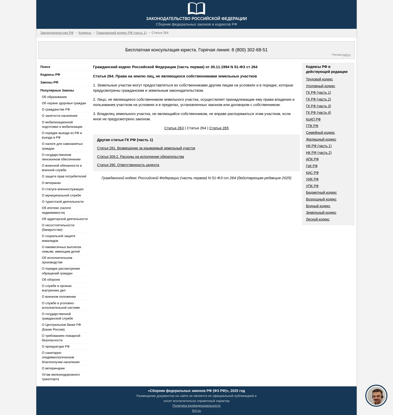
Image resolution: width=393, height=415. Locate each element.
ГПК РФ (312, 126)
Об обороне (51, 279)
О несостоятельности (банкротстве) (58, 227)
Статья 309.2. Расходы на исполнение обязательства (140, 157)
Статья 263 (174, 128)
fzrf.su (196, 410)
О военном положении (59, 296)
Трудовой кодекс (319, 79)
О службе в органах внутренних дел (57, 288)
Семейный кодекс (320, 133)
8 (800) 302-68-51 (250, 49)
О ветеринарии (53, 368)
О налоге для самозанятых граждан (62, 146)
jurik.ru (346, 54)
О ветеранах (51, 183)
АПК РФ (312, 159)
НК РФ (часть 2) (319, 153)
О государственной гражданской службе (57, 316)
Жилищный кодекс (321, 139)
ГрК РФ (312, 166)
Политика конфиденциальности (196, 405)
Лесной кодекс (318, 219)
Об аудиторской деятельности (65, 219)
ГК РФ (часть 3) (318, 106)
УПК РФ (312, 186)
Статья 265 (219, 128)
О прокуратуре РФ (56, 346)
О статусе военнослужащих (63, 189)
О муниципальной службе (61, 195)
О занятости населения (59, 116)
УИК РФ (312, 179)
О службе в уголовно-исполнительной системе (61, 305)
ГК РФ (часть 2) (318, 99)
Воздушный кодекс (321, 199)
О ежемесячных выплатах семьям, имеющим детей (61, 249)
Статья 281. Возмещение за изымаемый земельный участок (146, 148)
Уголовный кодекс (320, 86)
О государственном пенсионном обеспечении (61, 157)
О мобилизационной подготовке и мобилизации (62, 124)
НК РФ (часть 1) (319, 146)
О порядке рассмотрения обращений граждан (61, 271)
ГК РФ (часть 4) (318, 113)
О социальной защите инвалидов (58, 238)
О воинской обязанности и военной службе (62, 168)
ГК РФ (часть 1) (318, 92)
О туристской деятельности (62, 201)
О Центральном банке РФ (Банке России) (61, 327)
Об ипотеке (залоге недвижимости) (56, 210)
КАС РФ (312, 173)
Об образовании (54, 97)
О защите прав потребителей (64, 176)
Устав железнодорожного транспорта (61, 377)
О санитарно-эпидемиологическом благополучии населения (60, 357)
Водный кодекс (318, 206)
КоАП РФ (313, 119)
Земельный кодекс (321, 213)
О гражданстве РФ (56, 109)
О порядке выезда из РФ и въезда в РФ (62, 135)
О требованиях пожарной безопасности (61, 338)
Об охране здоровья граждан (64, 103)
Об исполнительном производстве (57, 260)
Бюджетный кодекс (321, 192)
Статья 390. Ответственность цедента (128, 165)
